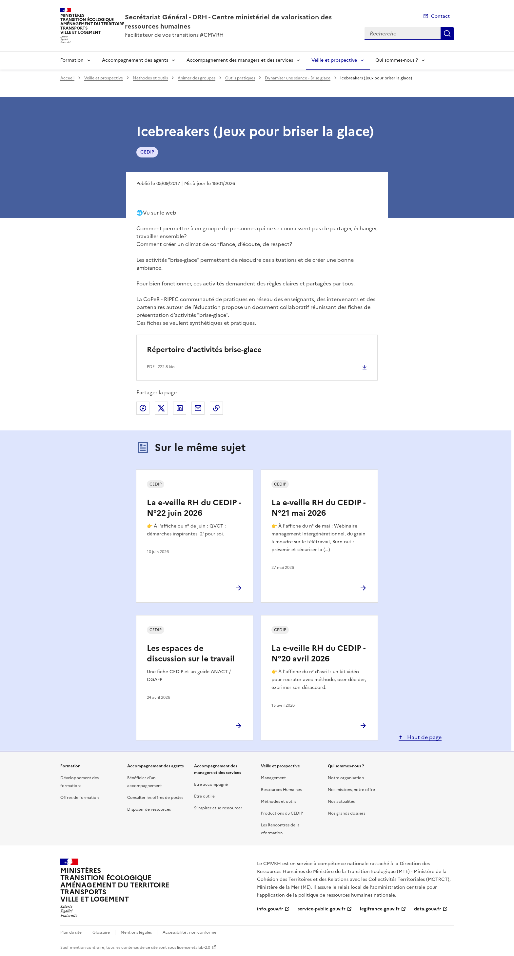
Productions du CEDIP (282, 813)
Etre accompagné (211, 784)
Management (273, 778)
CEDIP (147, 152)
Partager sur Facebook (142, 408)
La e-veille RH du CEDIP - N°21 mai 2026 (318, 508)
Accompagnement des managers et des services (240, 60)
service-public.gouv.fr (322, 908)
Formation (72, 60)
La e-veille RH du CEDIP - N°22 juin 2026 (194, 508)
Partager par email (198, 408)
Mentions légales (136, 932)
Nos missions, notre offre (351, 790)
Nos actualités (341, 801)
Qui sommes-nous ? (396, 60)
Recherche (447, 33)
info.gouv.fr (270, 908)
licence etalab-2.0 (193, 947)
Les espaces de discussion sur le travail (191, 653)
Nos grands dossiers (346, 813)
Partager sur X (161, 408)
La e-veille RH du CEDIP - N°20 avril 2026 (318, 653)
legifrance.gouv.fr (380, 908)
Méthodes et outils (150, 78)
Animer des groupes (196, 78)
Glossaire (101, 932)
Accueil (67, 78)
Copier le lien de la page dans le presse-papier (216, 408)
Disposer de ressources (149, 809)
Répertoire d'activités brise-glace (204, 349)
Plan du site (71, 932)
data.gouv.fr (427, 908)
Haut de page (424, 737)
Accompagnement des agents (135, 60)
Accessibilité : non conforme (189, 932)
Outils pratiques (240, 78)
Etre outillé (204, 796)
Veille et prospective (334, 60)
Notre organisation (346, 778)
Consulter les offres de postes (155, 797)
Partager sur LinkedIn (179, 408)
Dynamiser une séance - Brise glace (297, 78)
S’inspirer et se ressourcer (218, 808)
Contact (440, 16)
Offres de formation (79, 797)
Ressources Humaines (281, 790)
